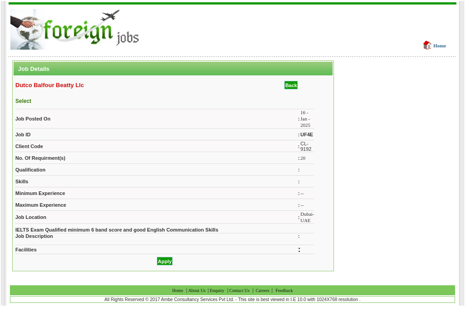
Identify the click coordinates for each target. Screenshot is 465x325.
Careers (262, 290)
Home (439, 45)
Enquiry (217, 290)
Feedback (284, 290)
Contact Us (239, 290)
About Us (197, 290)
